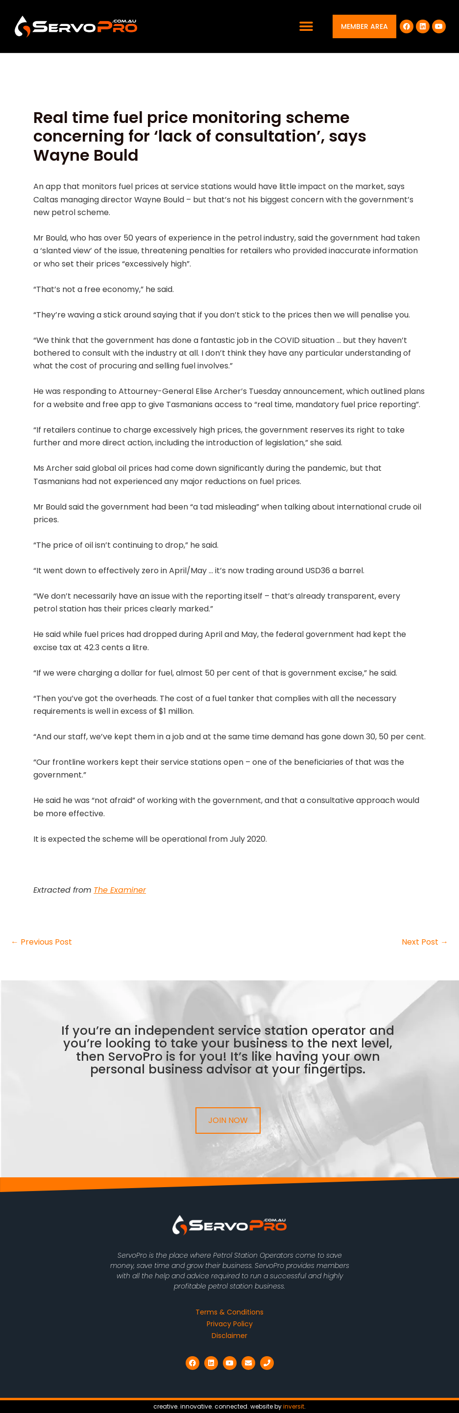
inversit (293, 1406)
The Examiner (120, 890)
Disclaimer (229, 1335)
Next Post (425, 942)
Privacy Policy (230, 1324)
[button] (306, 27)
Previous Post (41, 942)
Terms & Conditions (229, 1312)
